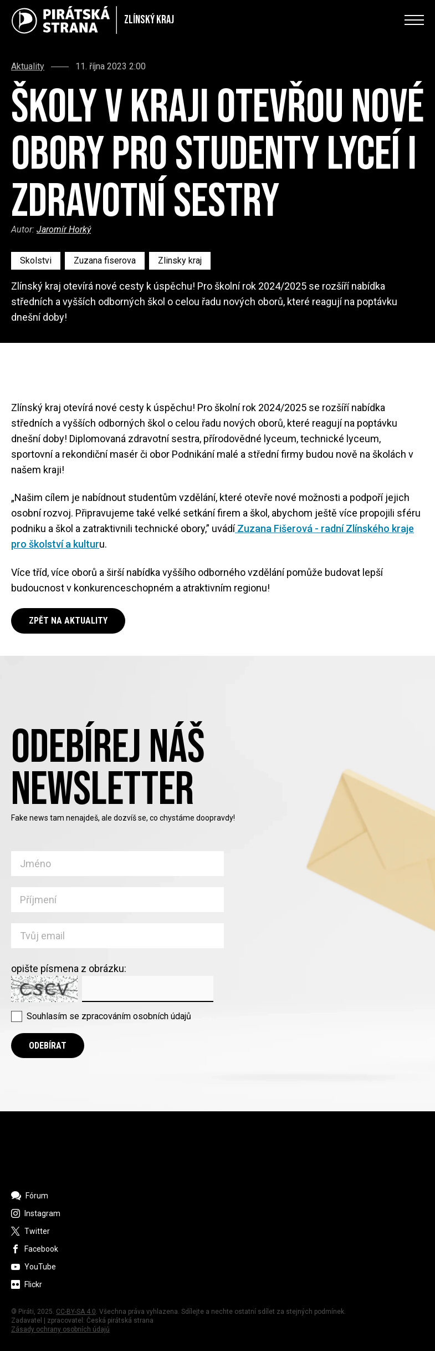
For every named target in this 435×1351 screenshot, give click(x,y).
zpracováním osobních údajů (136, 1016)
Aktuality (27, 66)
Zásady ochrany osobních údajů (60, 1329)
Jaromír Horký (64, 229)
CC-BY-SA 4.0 (76, 1311)
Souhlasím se (109, 1016)
